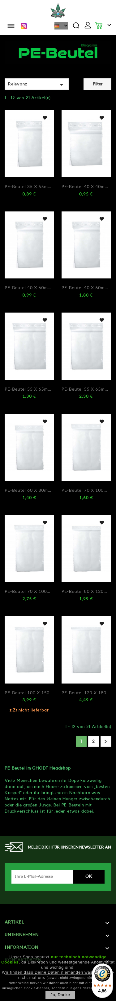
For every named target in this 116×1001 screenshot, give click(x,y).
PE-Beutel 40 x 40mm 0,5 (86, 186)
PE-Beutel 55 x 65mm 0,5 (29, 389)
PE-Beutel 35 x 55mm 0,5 (29, 186)
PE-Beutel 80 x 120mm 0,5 (86, 591)
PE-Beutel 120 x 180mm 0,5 (86, 692)
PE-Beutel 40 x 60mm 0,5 (29, 287)
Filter (97, 84)
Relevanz (36, 85)
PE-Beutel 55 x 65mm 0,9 (86, 389)
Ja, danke (60, 994)
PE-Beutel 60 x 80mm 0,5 (29, 490)
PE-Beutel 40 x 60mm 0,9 (86, 287)
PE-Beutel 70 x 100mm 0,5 (86, 490)
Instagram (24, 26)
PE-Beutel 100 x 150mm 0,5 (29, 692)
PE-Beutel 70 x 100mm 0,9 (29, 591)
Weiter (105, 741)
